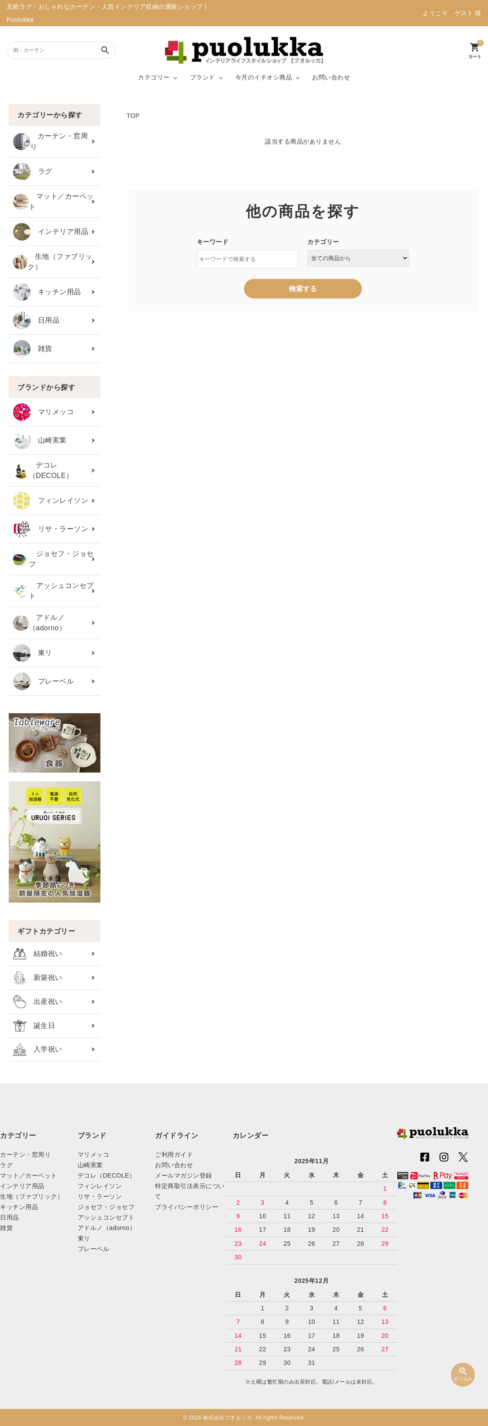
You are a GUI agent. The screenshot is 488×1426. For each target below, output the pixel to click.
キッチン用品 (47, 292)
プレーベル (43, 681)
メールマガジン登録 (183, 1175)
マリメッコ (43, 412)
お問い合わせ (331, 77)
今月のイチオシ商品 (263, 77)
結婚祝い (37, 953)
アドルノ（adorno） (39, 623)
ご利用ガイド (174, 1154)
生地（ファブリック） (53, 262)
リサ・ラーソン (50, 529)
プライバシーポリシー (186, 1206)
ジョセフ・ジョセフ (53, 559)
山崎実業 (40, 440)
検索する (303, 288)
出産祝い (37, 1001)
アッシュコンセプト (53, 591)
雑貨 (32, 348)
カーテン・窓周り (50, 141)
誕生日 (34, 1025)
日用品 (36, 320)
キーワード (213, 241)
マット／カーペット (53, 201)
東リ (32, 653)
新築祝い (37, 977)
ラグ (32, 171)
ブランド (202, 77)
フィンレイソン (50, 500)
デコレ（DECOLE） (43, 470)
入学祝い (37, 1049)
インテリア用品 (50, 232)
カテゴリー (154, 77)
